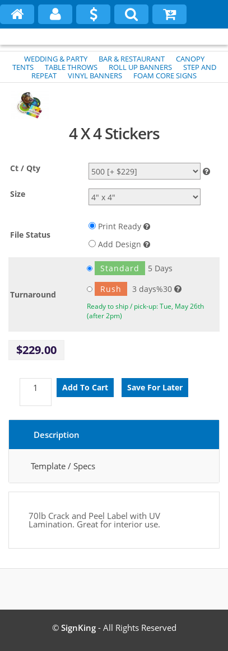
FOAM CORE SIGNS (165, 75)
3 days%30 (129, 289)
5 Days (130, 268)
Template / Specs (63, 465)
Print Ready (119, 226)
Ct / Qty (25, 168)
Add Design (119, 244)
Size (17, 193)
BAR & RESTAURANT (132, 59)
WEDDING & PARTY (55, 59)
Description (57, 434)
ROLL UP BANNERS (140, 67)
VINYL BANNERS (95, 75)
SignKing (78, 627)
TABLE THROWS (71, 67)
